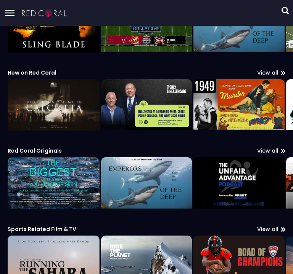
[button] (45, 13)
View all (271, 268)
